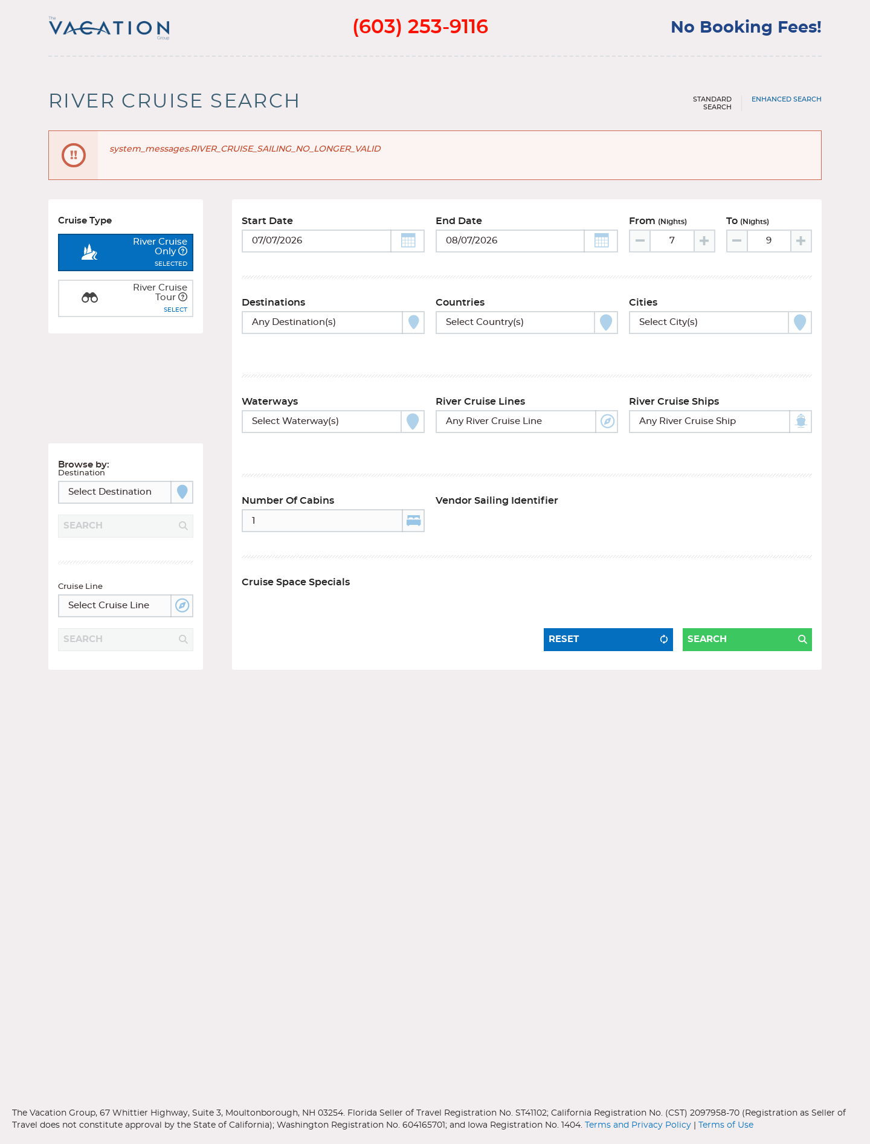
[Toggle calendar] (333, 246)
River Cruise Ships (674, 392)
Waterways (270, 392)
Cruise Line (80, 546)
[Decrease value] (640, 246)
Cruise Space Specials (296, 557)
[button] (407, 246)
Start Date (267, 226)
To (747, 226)
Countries (460, 308)
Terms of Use (725, 1125)
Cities (643, 308)
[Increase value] (704, 246)
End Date (459, 226)
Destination (81, 433)
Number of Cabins (288, 476)
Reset (564, 599)
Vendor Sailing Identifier (497, 476)
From (658, 226)
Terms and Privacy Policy (638, 1125)
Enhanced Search (787, 99)
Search (707, 599)
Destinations (273, 308)
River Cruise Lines (480, 392)
